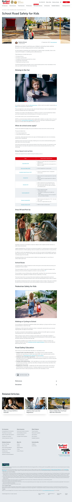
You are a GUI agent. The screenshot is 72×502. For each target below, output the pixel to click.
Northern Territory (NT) (25, 204)
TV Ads (18, 449)
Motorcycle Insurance (38, 5)
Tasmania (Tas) (25, 184)
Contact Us (61, 455)
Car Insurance (5, 5)
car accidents (40, 355)
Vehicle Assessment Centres (7, 438)
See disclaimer (54, 42)
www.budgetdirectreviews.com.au (48, 490)
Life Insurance (47, 5)
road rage (33, 355)
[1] (45, 270)
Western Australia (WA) (25, 200)
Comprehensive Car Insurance (8, 431)
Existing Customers (66, 5)
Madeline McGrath (22, 42)
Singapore (34, 444)
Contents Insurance (20, 434)
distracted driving (27, 355)
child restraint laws (33, 105)
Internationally (35, 442)
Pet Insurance (29, 5)
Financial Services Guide (46, 469)
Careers (18, 445)
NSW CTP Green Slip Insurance (8, 434)
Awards (18, 444)
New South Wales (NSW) (25, 168)
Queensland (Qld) (25, 163)
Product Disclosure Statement (56, 469)
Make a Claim (4, 445)
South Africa (34, 445)
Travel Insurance (21, 5)
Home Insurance (12, 5)
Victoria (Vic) (25, 177)
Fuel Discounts (5, 451)
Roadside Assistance (56, 5)
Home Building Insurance (22, 432)
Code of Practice (20, 451)
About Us (19, 442)
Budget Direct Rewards (6, 449)
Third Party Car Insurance (7, 432)
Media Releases (20, 447)
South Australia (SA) (25, 192)
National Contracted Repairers (8, 454)
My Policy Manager (5, 444)
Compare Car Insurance (6, 436)
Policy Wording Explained (7, 447)
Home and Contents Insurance (23, 431)
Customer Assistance (6, 452)
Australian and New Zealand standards (36, 342)
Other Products (35, 429)
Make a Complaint (67, 455)
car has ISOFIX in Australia (27, 120)
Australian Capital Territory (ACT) (25, 172)
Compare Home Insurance (22, 436)
